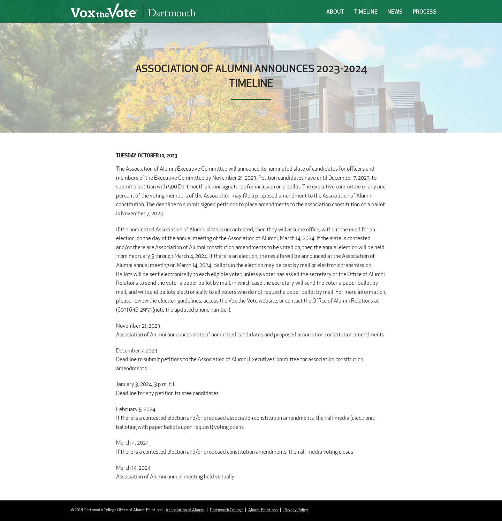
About (335, 11)
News (395, 11)
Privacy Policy (295, 509)
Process (424, 11)
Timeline (366, 11)
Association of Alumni (185, 509)
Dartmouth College (226, 509)
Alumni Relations (263, 509)
